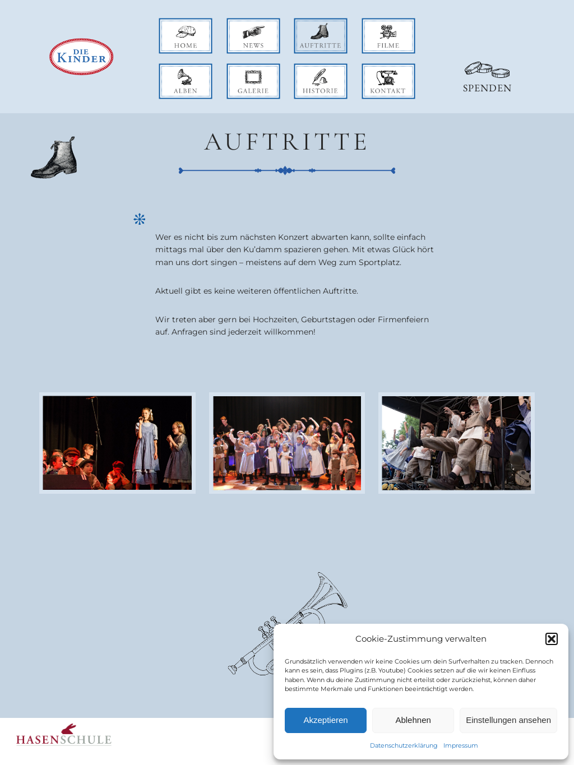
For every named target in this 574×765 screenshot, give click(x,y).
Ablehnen (412, 720)
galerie (239, 69)
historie (308, 69)
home (170, 24)
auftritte (310, 24)
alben (169, 69)
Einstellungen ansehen (508, 720)
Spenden (487, 87)
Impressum (460, 745)
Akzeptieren (325, 720)
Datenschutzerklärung (404, 745)
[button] (551, 639)
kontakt (377, 69)
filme (372, 24)
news (236, 24)
